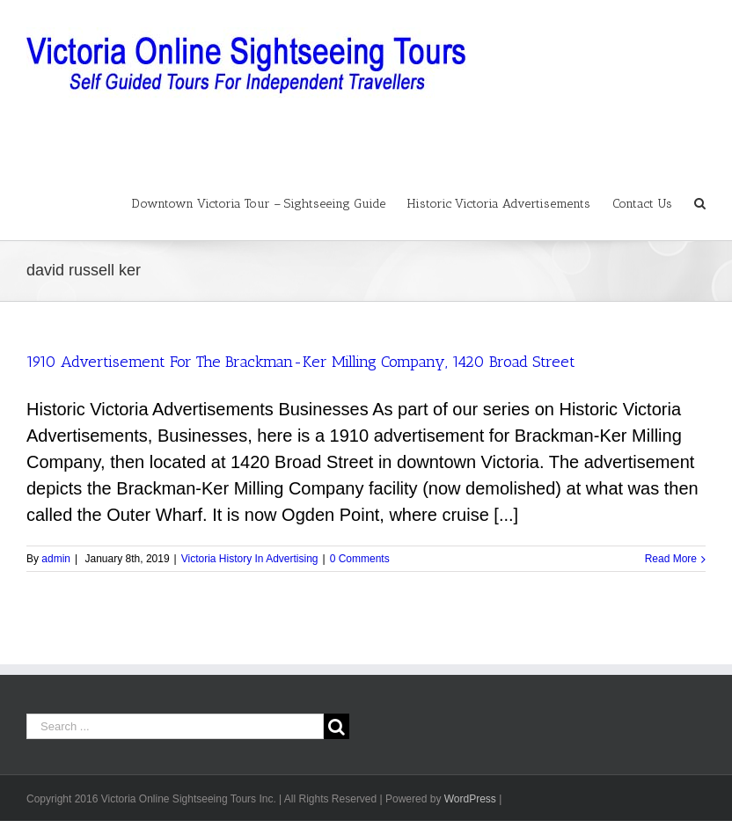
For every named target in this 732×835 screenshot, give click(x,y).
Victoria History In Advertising (249, 559)
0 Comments (360, 559)
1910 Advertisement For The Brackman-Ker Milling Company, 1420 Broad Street (300, 361)
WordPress (470, 799)
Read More (671, 559)
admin (55, 559)
